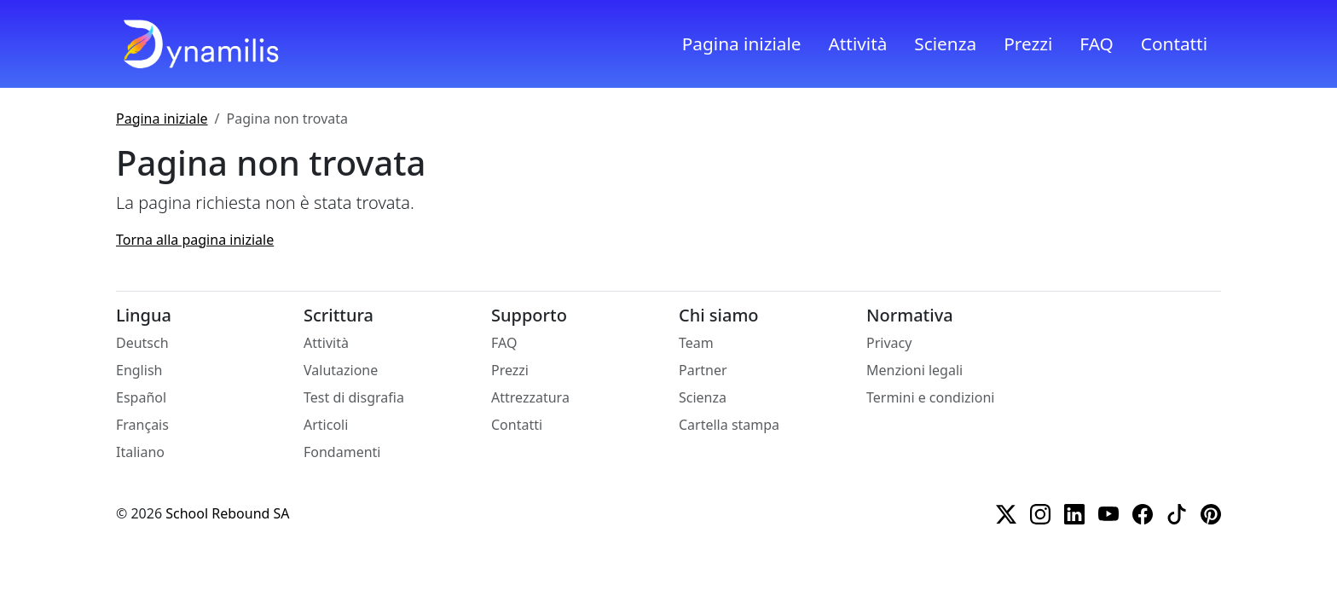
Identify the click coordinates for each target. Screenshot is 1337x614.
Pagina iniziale (742, 43)
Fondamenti (342, 452)
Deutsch (142, 342)
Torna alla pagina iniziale (195, 239)
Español (141, 397)
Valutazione (341, 370)
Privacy (889, 342)
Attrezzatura (530, 397)
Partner (703, 370)
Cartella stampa (729, 424)
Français (142, 424)
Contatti (1174, 43)
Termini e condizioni (930, 397)
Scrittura (338, 315)
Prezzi (1028, 43)
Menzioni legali (914, 370)
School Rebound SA (227, 513)
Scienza (945, 43)
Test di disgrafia (354, 397)
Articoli (326, 424)
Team (696, 342)
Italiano (140, 452)
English (139, 370)
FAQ (1096, 43)
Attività (858, 43)
